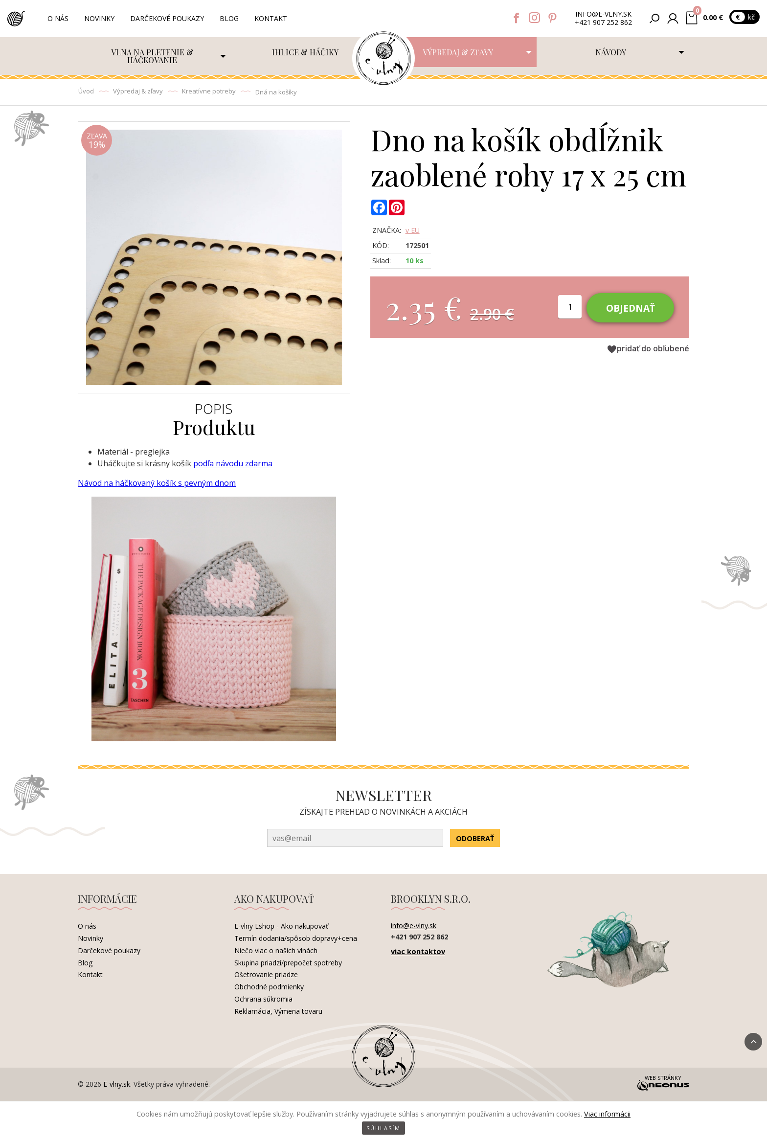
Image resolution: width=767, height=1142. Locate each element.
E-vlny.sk (116, 1084)
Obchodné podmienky (269, 986)
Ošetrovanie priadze (266, 974)
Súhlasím (383, 1128)
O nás (57, 18)
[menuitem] (154, 56)
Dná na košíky (276, 92)
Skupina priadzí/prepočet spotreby (288, 962)
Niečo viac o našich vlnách (275, 950)
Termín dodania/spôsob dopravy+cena (295, 938)
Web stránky (662, 1083)
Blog (229, 18)
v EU (413, 230)
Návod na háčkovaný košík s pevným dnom (157, 483)
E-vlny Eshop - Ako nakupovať (281, 926)
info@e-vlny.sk (603, 14)
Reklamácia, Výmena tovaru (278, 1011)
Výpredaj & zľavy (138, 91)
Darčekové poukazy (167, 18)
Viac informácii (607, 1114)
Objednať (630, 308)
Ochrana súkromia (263, 999)
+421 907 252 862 (603, 23)
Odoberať (475, 838)
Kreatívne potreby (209, 91)
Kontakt (270, 18)
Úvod (86, 91)
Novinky (99, 18)
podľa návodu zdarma (232, 463)
